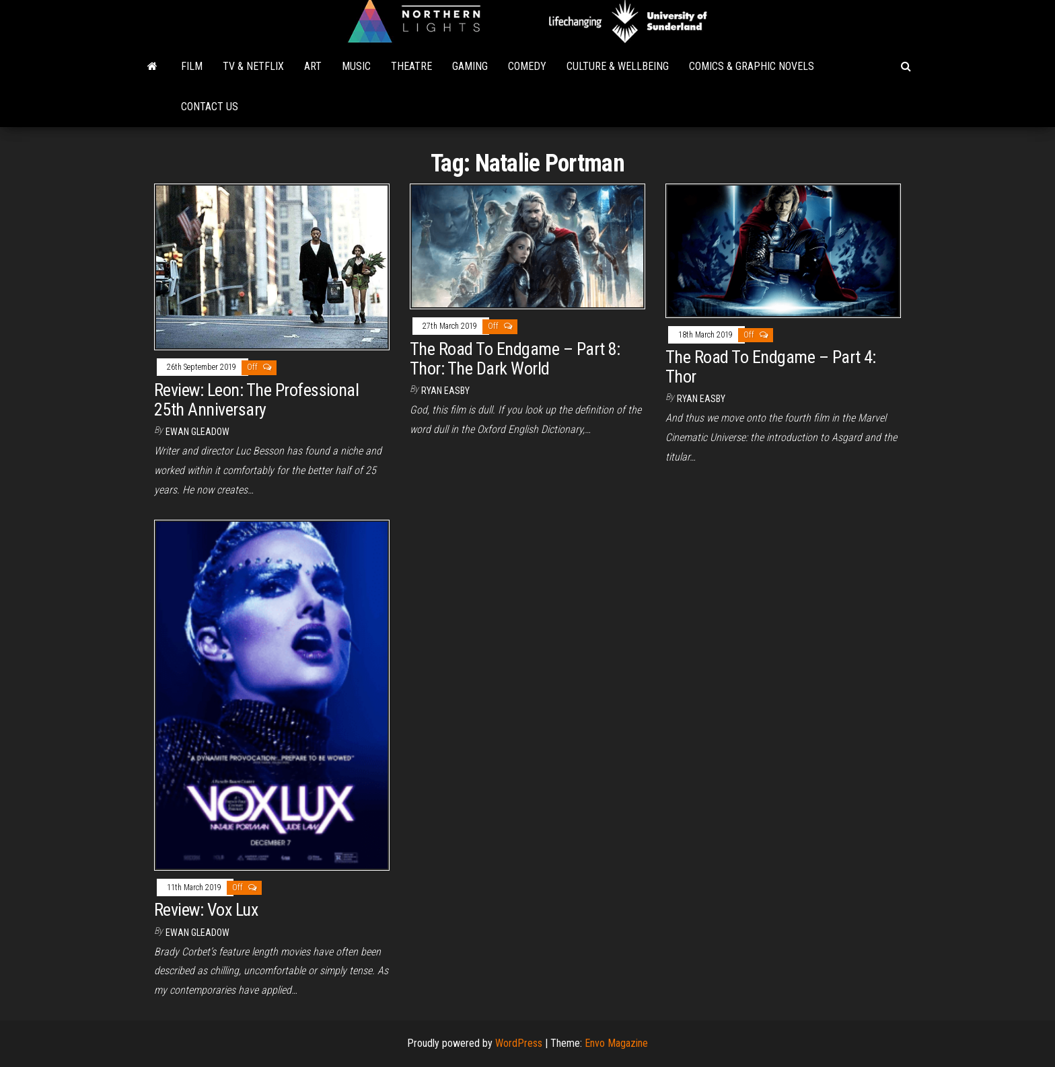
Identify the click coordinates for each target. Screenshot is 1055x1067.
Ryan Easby (445, 390)
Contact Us (209, 106)
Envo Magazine (616, 1043)
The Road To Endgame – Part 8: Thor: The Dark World (515, 359)
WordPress (518, 1043)
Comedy (527, 66)
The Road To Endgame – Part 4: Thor (770, 367)
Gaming (470, 66)
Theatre (411, 66)
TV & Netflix (253, 66)
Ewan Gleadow (197, 431)
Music (356, 66)
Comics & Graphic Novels (751, 66)
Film (192, 66)
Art (313, 66)
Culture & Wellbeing (618, 66)
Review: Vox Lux (206, 910)
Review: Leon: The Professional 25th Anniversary (256, 400)
